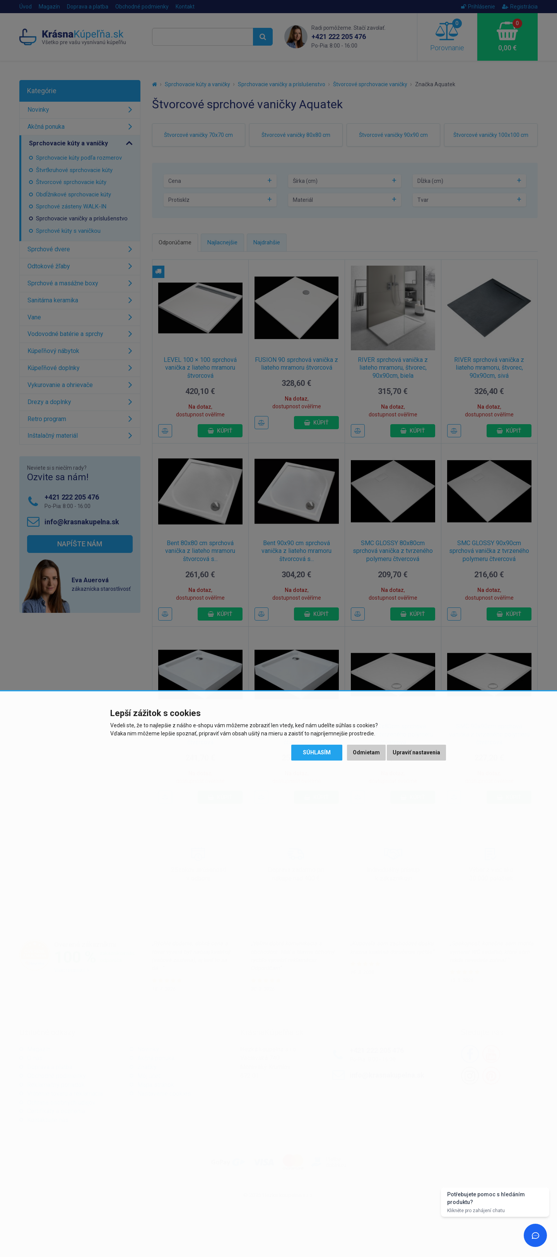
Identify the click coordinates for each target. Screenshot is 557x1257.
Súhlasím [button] (317, 752)
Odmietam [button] (366, 752)
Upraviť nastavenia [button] (416, 752)
